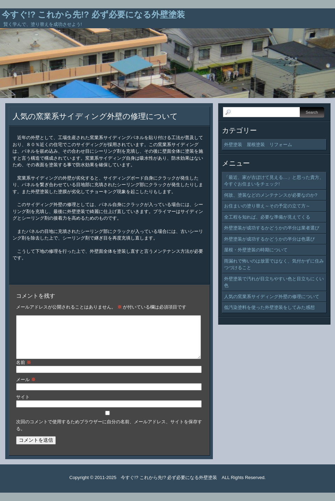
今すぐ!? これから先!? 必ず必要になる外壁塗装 (93, 14)
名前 (23, 370)
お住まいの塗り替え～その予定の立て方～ (267, 205)
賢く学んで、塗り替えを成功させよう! (42, 24)
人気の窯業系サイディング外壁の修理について (95, 116)
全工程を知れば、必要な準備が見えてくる (267, 217)
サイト (23, 405)
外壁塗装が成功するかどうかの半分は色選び (269, 239)
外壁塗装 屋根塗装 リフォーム (258, 144)
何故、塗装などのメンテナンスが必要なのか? (270, 195)
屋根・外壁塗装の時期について (256, 249)
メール (26, 387)
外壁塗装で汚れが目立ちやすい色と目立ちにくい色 (274, 282)
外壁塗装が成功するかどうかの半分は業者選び (271, 227)
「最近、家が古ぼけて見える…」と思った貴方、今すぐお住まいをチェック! (274, 181)
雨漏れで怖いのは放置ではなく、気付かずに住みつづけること (274, 264)
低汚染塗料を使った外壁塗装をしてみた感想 (269, 307)
